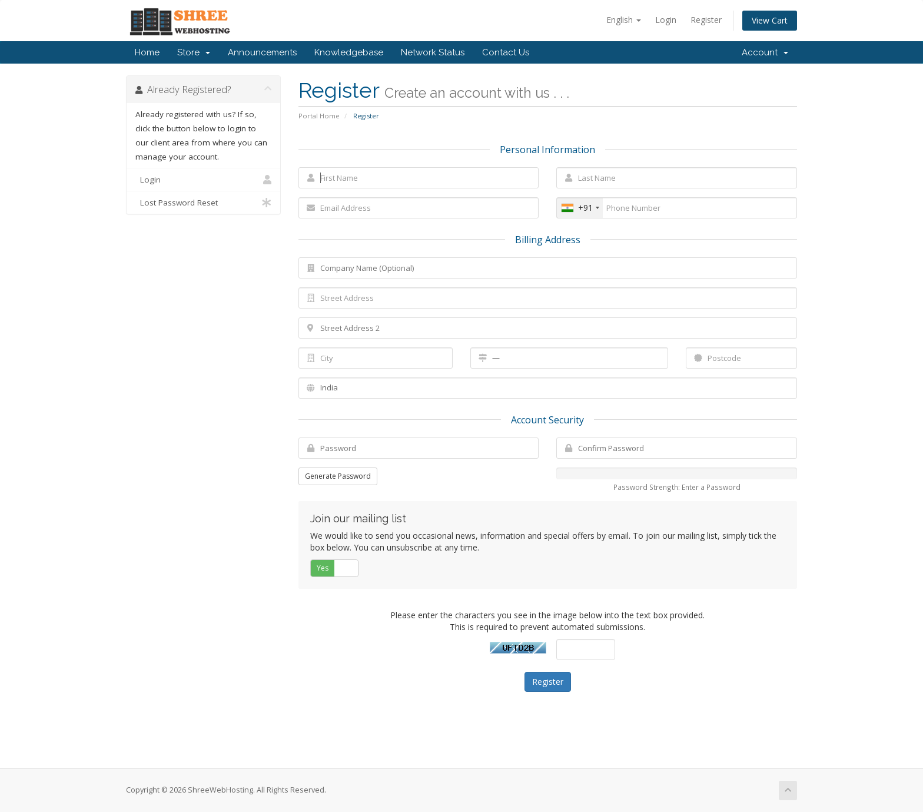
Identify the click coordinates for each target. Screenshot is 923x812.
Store (193, 52)
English (623, 19)
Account (765, 52)
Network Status (432, 52)
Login (665, 19)
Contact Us (505, 52)
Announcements (262, 52)
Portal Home (319, 115)
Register (706, 19)
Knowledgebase (348, 52)
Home (147, 52)
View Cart (770, 20)
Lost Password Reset (203, 202)
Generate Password (338, 476)
